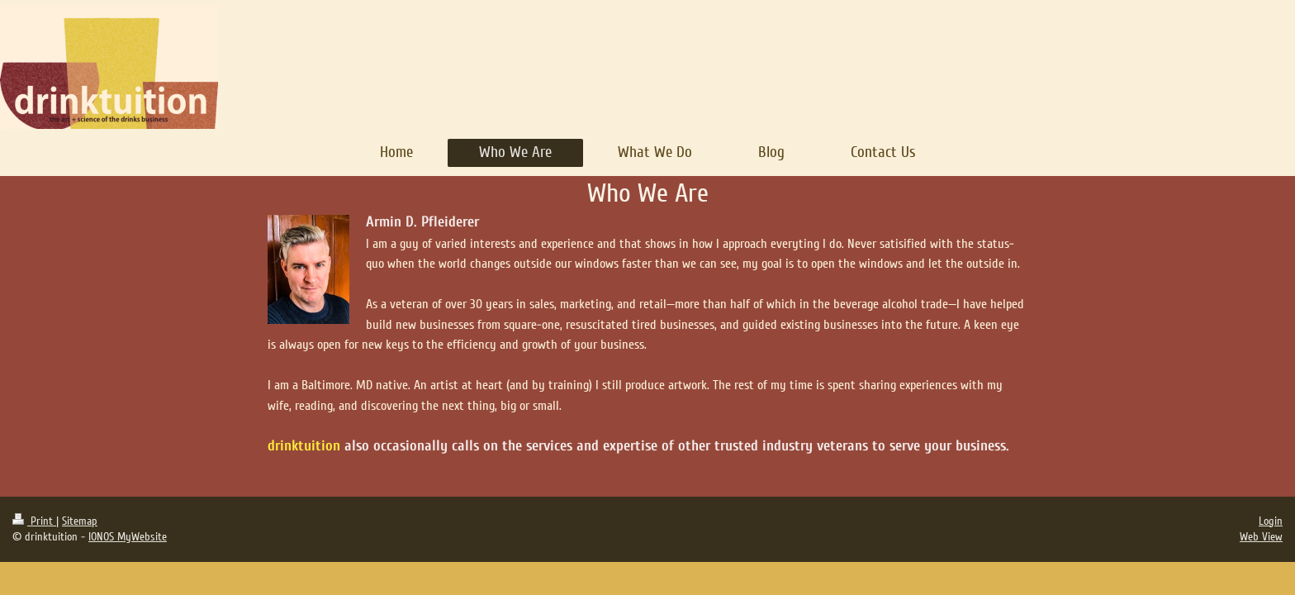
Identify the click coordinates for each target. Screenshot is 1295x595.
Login (1271, 521)
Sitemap (79, 521)
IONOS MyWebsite (127, 537)
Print (34, 521)
